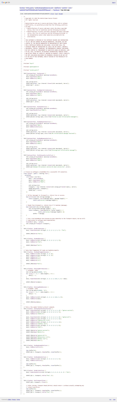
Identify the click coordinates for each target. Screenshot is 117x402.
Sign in (113, 2)
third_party (30, 8)
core (69, 8)
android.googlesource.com (44, 8)
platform (58, 8)
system (64, 8)
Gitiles (9, 399)
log (56, 13)
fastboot (56, 10)
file (52, 13)
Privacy (14, 399)
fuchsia (22, 8)
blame (60, 13)
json (114, 399)
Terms (18, 399)
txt (110, 399)
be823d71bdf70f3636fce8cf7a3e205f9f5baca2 (35, 10)
